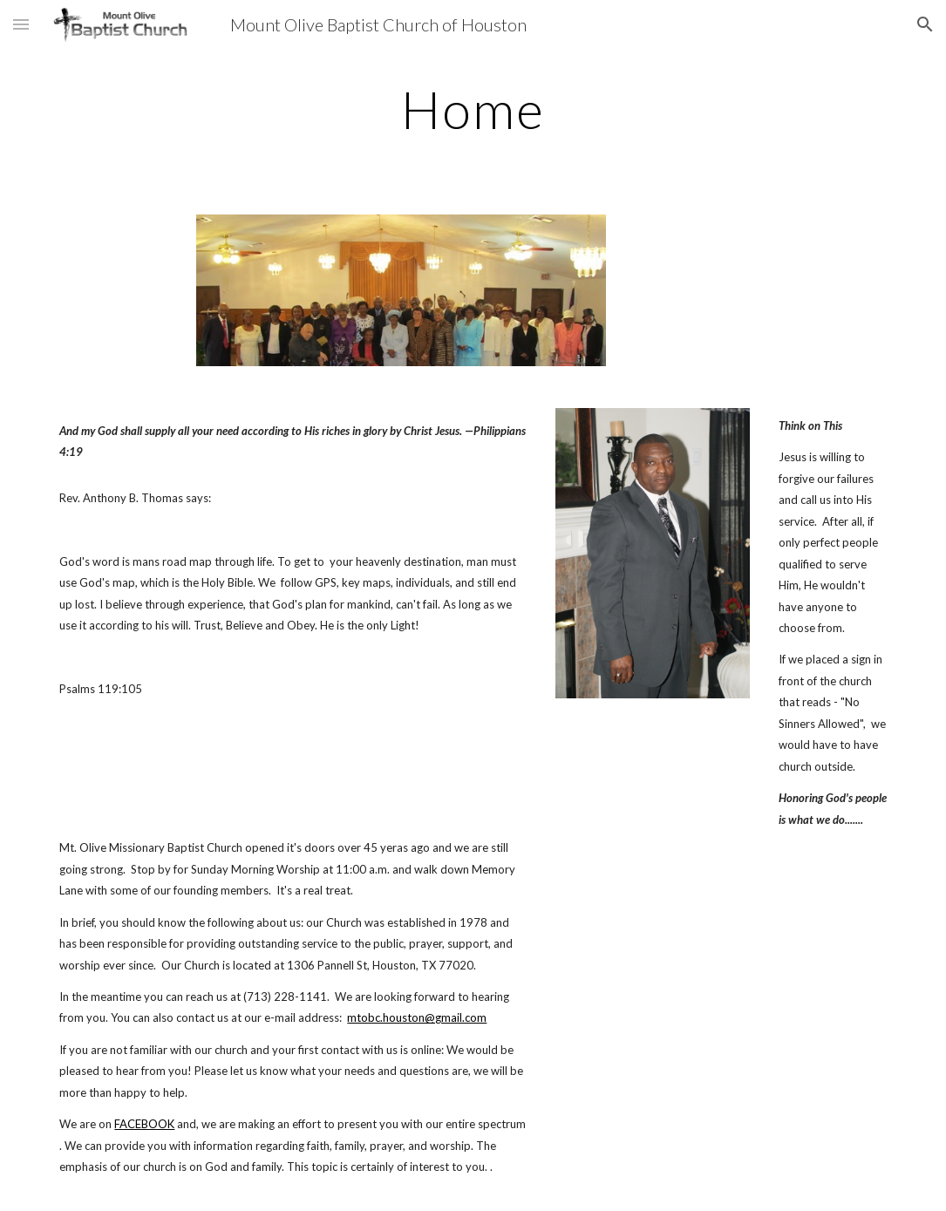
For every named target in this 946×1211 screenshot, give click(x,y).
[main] (473, 109)
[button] (21, 24)
